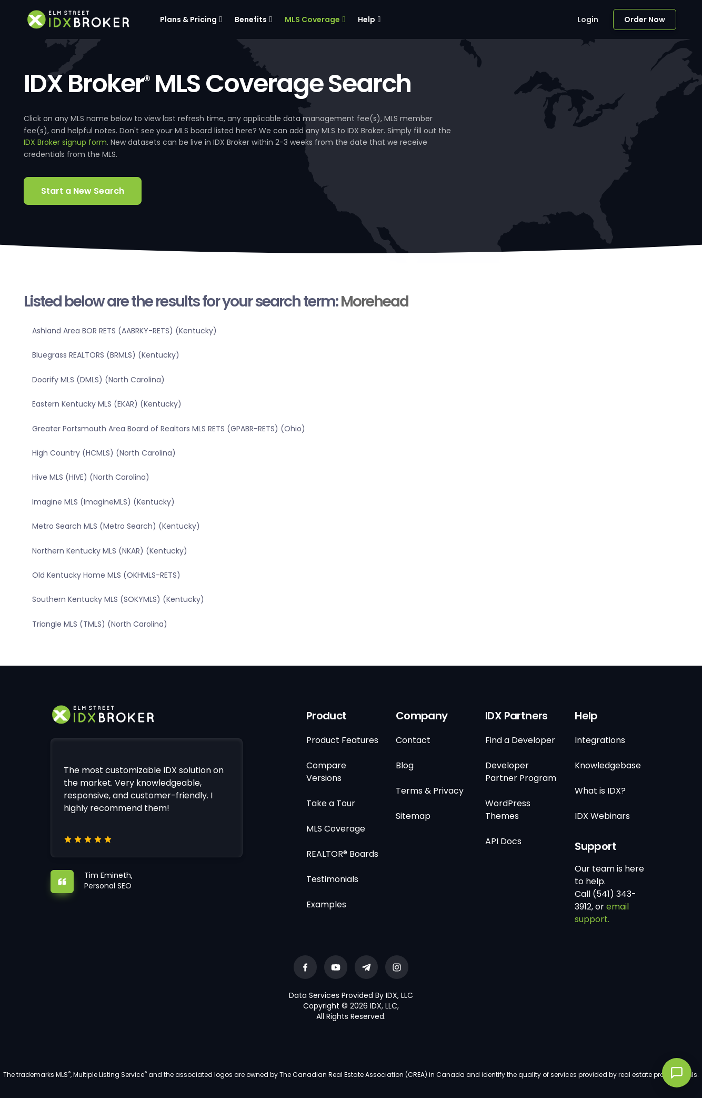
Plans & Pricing (188, 19)
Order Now (644, 19)
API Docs (503, 841)
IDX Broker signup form (65, 142)
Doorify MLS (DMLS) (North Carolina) (98, 379)
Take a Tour (330, 803)
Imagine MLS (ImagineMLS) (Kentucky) (103, 502)
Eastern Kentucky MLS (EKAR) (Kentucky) (107, 404)
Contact (413, 740)
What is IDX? (600, 791)
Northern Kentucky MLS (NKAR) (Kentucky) (109, 551)
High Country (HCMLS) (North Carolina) (104, 453)
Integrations (600, 740)
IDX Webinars (602, 816)
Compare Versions (326, 771)
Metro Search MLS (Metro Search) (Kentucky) (116, 526)
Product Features (342, 740)
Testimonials (332, 879)
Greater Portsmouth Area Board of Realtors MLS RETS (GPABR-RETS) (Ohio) (168, 428)
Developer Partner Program (520, 771)
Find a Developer (520, 740)
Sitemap (413, 816)
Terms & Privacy (430, 791)
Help (366, 19)
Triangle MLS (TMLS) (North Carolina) (99, 624)
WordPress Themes (507, 809)
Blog (405, 765)
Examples (326, 904)
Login (587, 19)
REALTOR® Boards (342, 854)
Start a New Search (82, 191)
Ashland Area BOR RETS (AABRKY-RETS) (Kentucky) (124, 330)
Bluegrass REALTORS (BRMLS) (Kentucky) (105, 355)
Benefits (251, 19)
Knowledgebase (608, 765)
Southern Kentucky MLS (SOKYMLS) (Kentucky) (118, 599)
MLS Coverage (312, 19)
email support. (602, 913)
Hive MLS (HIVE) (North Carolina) (90, 477)
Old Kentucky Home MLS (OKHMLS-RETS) (106, 575)
